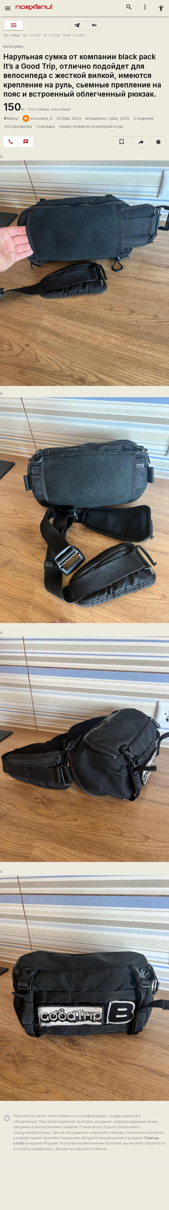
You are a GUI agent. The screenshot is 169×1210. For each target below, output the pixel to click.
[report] (158, 141)
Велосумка (13, 46)
